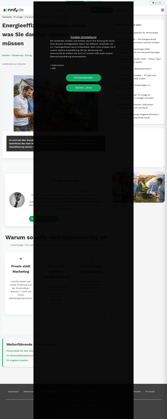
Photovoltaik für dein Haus (20, 351)
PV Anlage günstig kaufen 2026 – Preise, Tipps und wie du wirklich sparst (138, 60)
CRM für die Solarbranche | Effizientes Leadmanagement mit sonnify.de (134, 106)
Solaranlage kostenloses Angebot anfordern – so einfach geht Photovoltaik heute (138, 116)
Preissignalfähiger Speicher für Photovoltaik (137, 33)
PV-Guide (150, 391)
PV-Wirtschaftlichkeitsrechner (22, 355)
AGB (54, 68)
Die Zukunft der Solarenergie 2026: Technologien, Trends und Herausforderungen (138, 50)
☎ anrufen (157, 3)
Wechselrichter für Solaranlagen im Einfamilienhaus (133, 86)
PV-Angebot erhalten (17, 360)
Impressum (13, 391)
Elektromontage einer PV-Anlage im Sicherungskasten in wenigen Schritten (135, 96)
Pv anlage (18, 17)
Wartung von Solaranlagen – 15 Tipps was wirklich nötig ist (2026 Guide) (136, 76)
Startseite (7, 17)
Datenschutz (58, 65)
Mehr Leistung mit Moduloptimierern (134, 69)
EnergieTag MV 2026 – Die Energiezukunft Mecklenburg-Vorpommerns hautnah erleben (137, 40)
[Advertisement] (138, 148)
